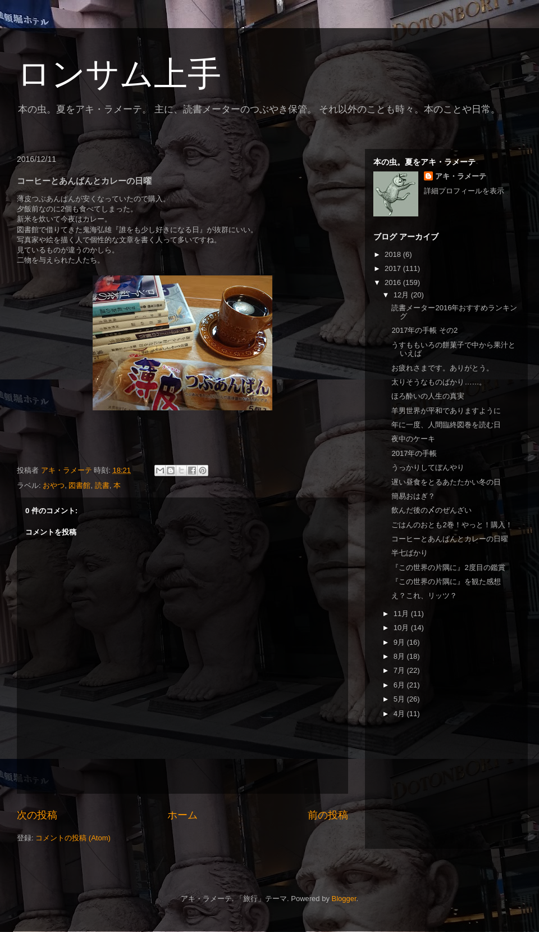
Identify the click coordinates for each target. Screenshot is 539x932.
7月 (400, 670)
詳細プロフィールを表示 (464, 191)
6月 (400, 685)
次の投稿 (37, 815)
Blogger (344, 898)
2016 (394, 282)
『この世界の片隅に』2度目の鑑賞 (448, 567)
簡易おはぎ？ (413, 496)
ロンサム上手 (119, 74)
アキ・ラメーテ (460, 176)
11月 (402, 613)
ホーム (182, 815)
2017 (394, 268)
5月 (400, 699)
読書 (102, 485)
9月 (400, 642)
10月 (402, 627)
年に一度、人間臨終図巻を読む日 (446, 424)
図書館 (79, 485)
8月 (400, 656)
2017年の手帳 (414, 453)
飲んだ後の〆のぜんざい (431, 510)
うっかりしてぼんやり (427, 467)
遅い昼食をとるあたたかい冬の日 (446, 482)
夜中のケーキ (413, 439)
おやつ (54, 485)
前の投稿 (328, 815)
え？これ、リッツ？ (424, 595)
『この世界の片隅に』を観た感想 (446, 581)
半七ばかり (409, 553)
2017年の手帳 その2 (424, 330)
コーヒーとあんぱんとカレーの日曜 (449, 539)
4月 (400, 713)
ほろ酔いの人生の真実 (427, 396)
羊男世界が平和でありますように (446, 410)
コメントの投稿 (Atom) (73, 838)
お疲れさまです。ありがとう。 (442, 368)
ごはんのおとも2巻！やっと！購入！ (451, 525)
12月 (402, 295)
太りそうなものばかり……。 (438, 382)
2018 (394, 254)
